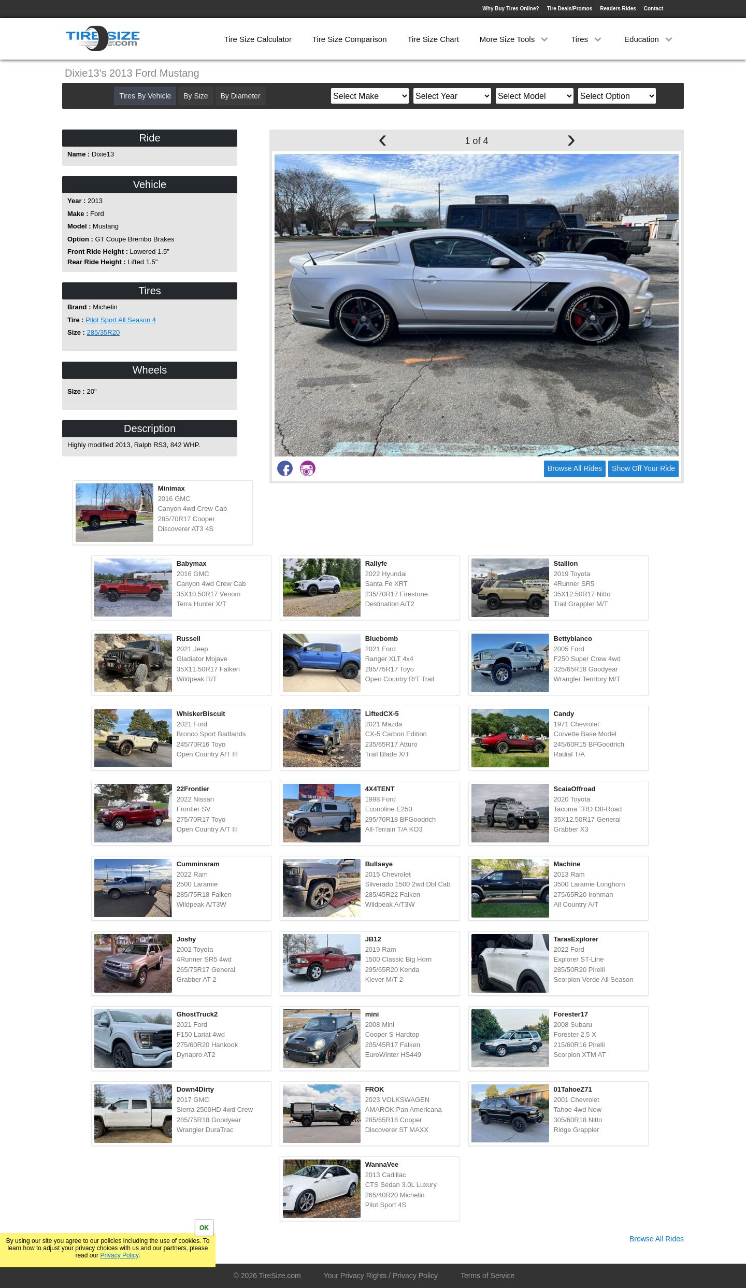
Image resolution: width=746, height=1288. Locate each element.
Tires (587, 39)
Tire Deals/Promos (570, 8)
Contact (653, 8)
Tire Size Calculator (258, 39)
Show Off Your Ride (643, 468)
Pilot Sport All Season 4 (120, 320)
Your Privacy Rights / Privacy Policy (381, 1275)
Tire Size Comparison (349, 39)
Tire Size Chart (432, 39)
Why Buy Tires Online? (510, 8)
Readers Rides (618, 8)
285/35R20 (103, 332)
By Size (195, 96)
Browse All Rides (575, 468)
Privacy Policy (119, 1255)
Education (649, 39)
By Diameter (241, 96)
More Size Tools (515, 39)
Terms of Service (487, 1275)
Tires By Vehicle (145, 96)
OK (204, 1228)
